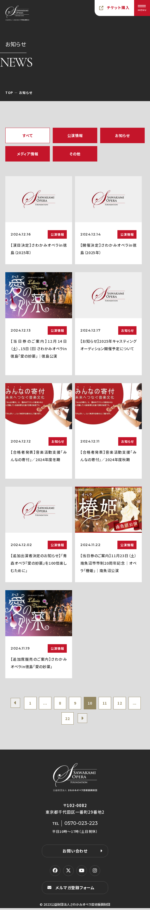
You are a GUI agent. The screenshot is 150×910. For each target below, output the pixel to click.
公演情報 (75, 135)
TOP (9, 92)
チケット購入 (118, 7)
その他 (75, 153)
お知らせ (122, 135)
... (51, 703)
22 (75, 719)
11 (114, 703)
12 (130, 703)
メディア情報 (27, 153)
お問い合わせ (75, 852)
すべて (28, 135)
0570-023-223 (81, 825)
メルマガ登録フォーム (75, 889)
